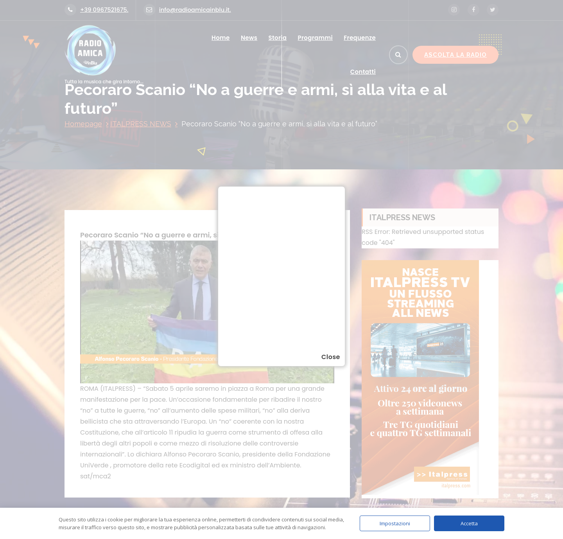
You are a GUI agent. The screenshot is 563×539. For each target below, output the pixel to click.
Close (330, 356)
